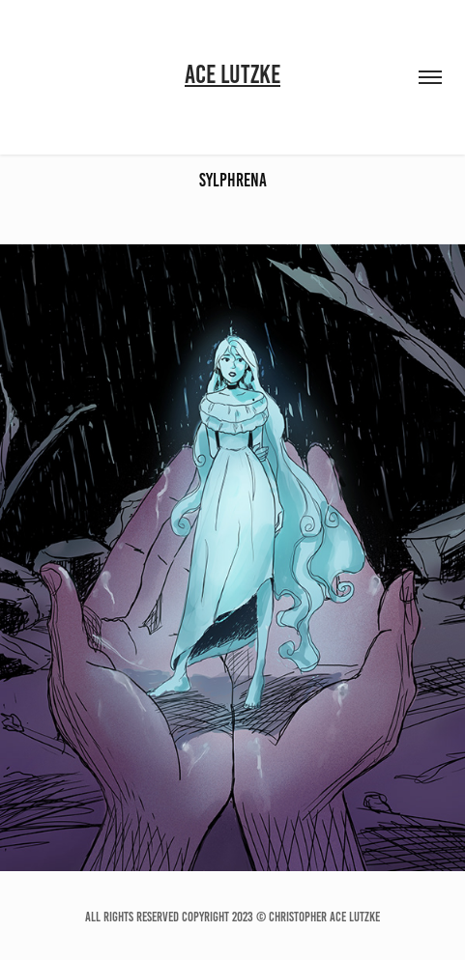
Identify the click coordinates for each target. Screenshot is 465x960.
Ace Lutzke (232, 74)
